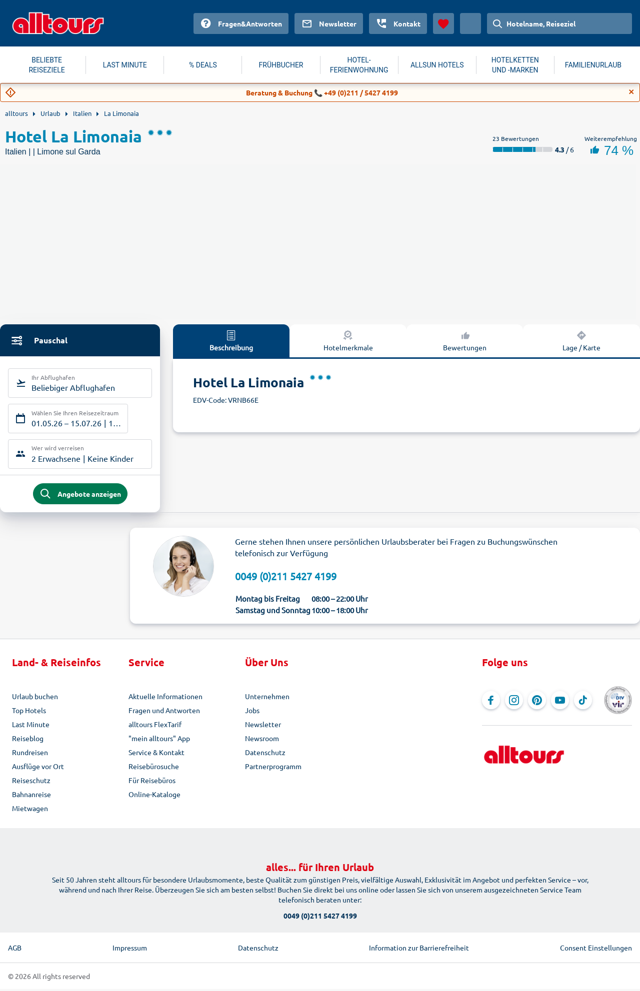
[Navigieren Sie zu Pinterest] (537, 702)
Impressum (129, 949)
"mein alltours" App (159, 740)
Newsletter (263, 726)
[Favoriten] (443, 23)
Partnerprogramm (273, 768)
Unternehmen (267, 698)
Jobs (252, 712)
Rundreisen (30, 754)
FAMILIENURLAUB (593, 65)
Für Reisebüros (152, 782)
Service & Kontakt (156, 754)
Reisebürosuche (153, 768)
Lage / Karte (581, 340)
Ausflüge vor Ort (38, 768)
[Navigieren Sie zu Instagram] (514, 702)
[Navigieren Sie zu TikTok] (583, 702)
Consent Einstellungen (596, 949)
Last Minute (31, 726)
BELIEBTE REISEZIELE (46, 65)
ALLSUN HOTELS (437, 65)
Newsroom (262, 740)
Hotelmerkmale (348, 340)
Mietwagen (30, 810)
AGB (15, 949)
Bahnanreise (31, 796)
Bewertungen (464, 340)
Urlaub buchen (35, 698)
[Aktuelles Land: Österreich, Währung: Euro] (470, 23)
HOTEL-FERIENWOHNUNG (359, 65)
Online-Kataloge (154, 796)
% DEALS (203, 65)
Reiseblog (28, 740)
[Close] (632, 92)
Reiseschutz (31, 782)
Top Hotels (29, 712)
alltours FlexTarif (155, 726)
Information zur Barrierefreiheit (419, 949)
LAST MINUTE (125, 65)
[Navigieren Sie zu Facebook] (491, 702)
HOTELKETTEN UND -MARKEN (515, 65)
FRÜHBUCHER (281, 65)
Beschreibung (231, 340)
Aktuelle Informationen (165, 698)
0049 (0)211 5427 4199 (285, 577)
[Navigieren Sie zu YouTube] (560, 702)
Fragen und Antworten (164, 712)
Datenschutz (265, 754)
